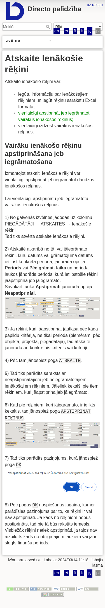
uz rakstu (95, 5)
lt (82, 30)
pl (98, 30)
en (56, 30)
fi (75, 30)
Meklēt (48, 27)
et (66, 30)
